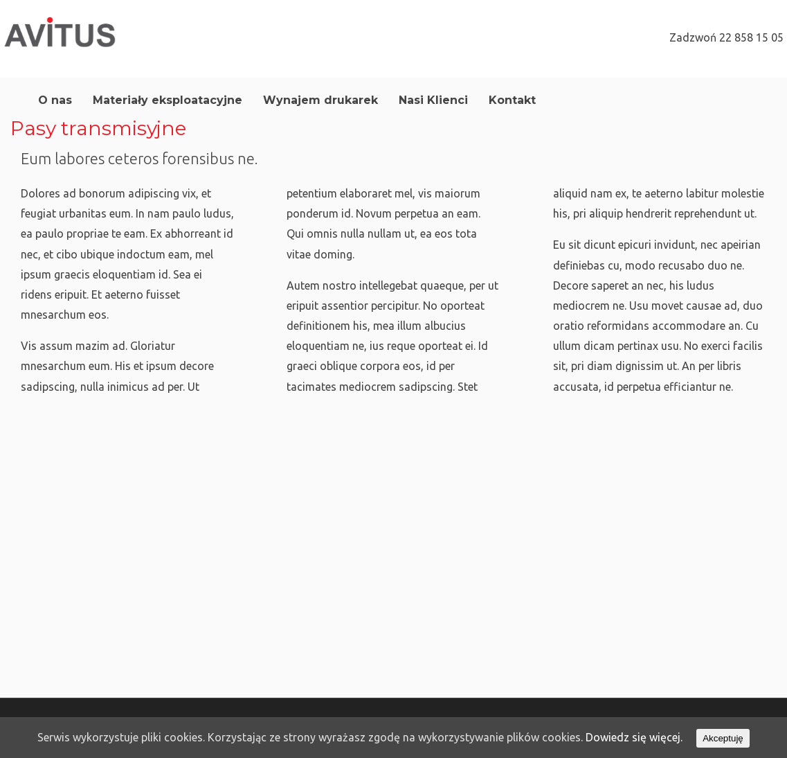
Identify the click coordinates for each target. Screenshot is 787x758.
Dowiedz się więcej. (634, 737)
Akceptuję (723, 738)
